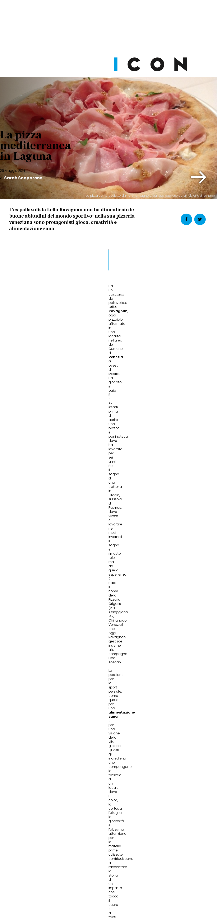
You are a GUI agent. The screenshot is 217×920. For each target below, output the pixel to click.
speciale (32, 563)
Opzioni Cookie (125, 886)
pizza (15, 563)
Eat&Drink (24, 637)
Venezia (52, 563)
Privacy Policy (69, 886)
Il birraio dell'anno (99, 651)
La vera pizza (23, 651)
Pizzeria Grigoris (73, 395)
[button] (199, 177)
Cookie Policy (96, 886)
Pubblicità (151, 886)
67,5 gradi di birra (166, 651)
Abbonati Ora (160, 794)
